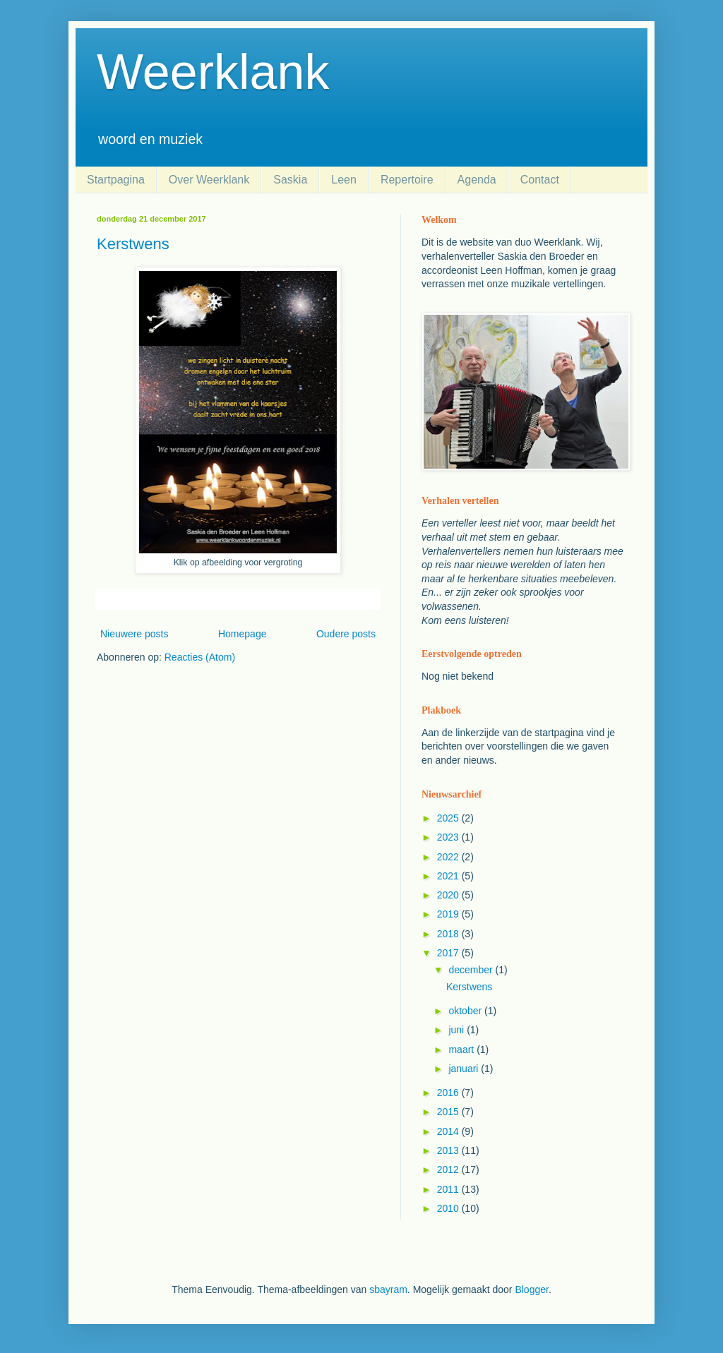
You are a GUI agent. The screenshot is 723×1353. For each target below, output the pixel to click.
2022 (449, 856)
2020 (449, 895)
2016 (449, 1092)
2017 (449, 952)
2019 (449, 914)
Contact (539, 180)
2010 (449, 1208)
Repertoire (407, 180)
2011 (449, 1189)
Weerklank (213, 72)
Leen (344, 180)
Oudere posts (346, 633)
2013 (449, 1150)
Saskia (290, 180)
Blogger (531, 1289)
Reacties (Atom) (200, 657)
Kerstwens (133, 244)
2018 (449, 933)
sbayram (388, 1289)
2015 (449, 1111)
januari (464, 1068)
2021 (449, 876)
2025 (449, 818)
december (471, 969)
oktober (466, 1010)
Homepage (242, 633)
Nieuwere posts (134, 633)
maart (462, 1049)
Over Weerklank (209, 180)
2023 (449, 837)
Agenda (477, 180)
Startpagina (116, 180)
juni (457, 1029)
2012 (449, 1169)
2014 (449, 1131)
